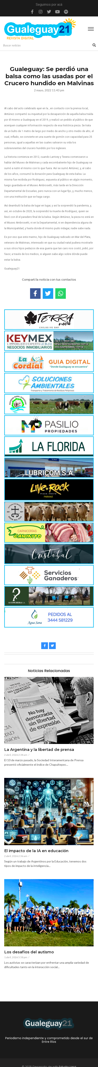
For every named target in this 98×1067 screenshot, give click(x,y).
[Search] (47, 45)
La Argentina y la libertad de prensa (39, 750)
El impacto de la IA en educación (36, 851)
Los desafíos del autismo (29, 952)
